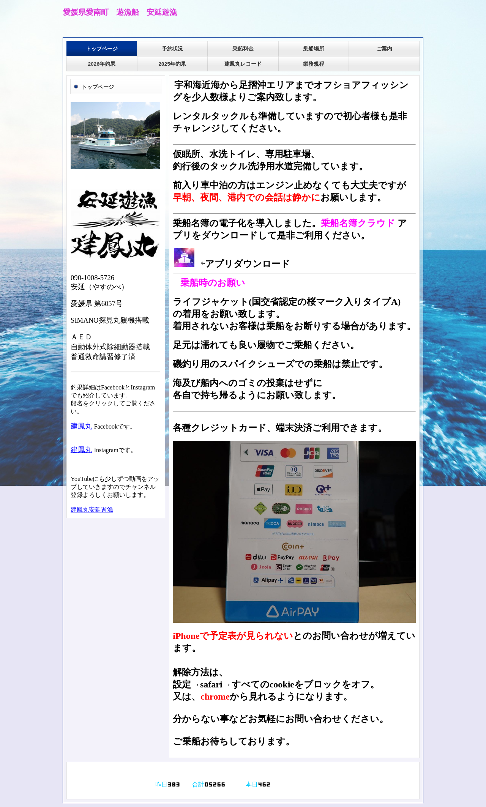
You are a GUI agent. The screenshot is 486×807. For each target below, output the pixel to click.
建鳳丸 (81, 426)
